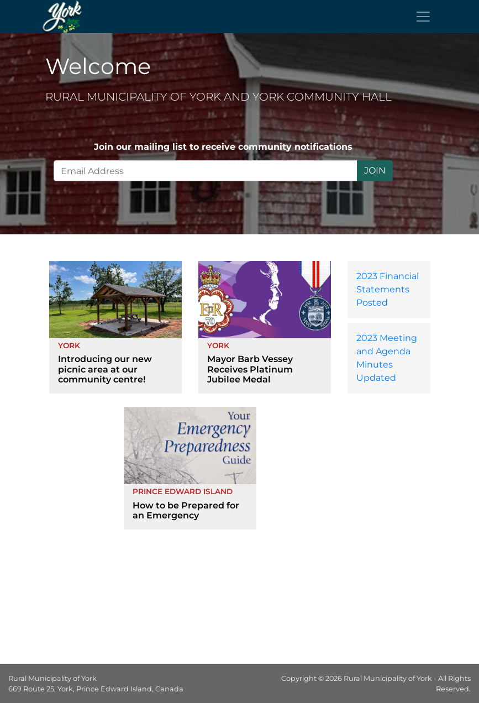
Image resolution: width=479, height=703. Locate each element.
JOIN (375, 170)
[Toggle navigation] (423, 17)
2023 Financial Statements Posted (387, 289)
